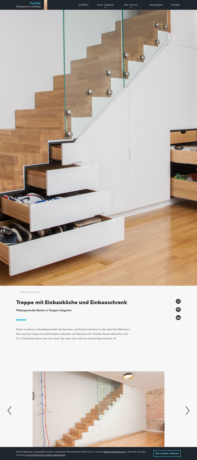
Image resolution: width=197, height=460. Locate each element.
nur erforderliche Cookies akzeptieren (46, 455)
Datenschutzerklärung (114, 451)
